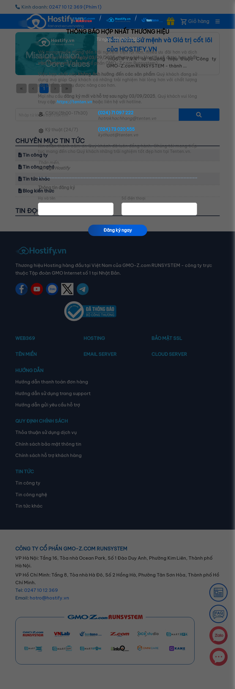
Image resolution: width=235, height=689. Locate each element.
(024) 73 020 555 (116, 129)
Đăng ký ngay (117, 230)
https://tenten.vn (74, 102)
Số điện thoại (133, 198)
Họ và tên (46, 198)
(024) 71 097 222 (115, 113)
